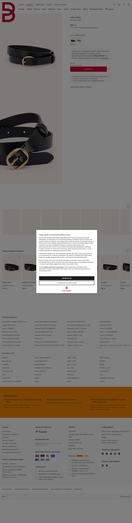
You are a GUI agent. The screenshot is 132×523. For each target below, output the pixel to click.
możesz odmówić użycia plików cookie (66, 264)
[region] (66, 261)
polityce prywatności (49, 267)
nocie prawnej (60, 267)
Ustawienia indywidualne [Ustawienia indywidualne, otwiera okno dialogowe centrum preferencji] (67, 283)
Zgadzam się (66, 278)
